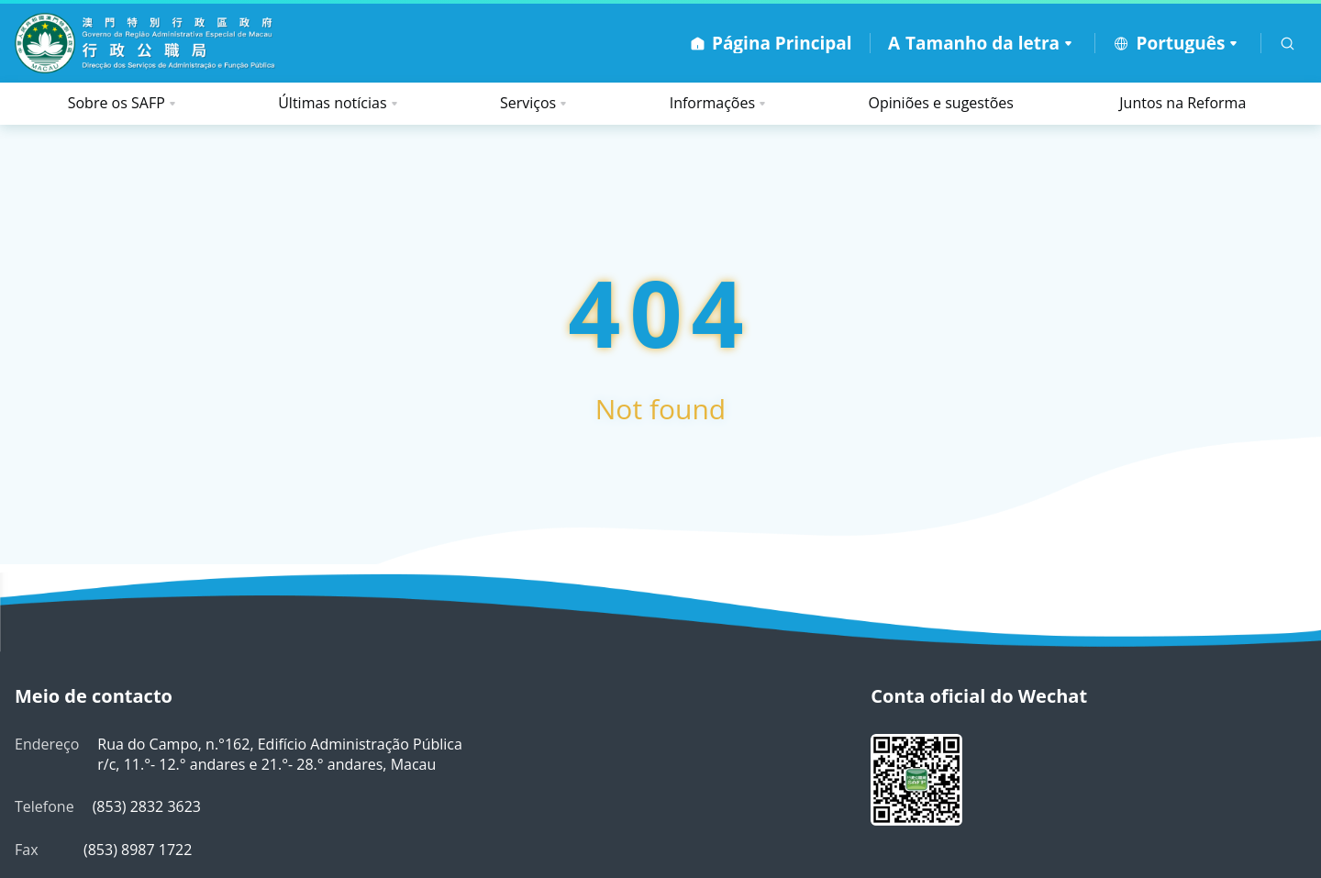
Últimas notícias (332, 103)
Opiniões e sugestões (941, 103)
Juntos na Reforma (1182, 103)
